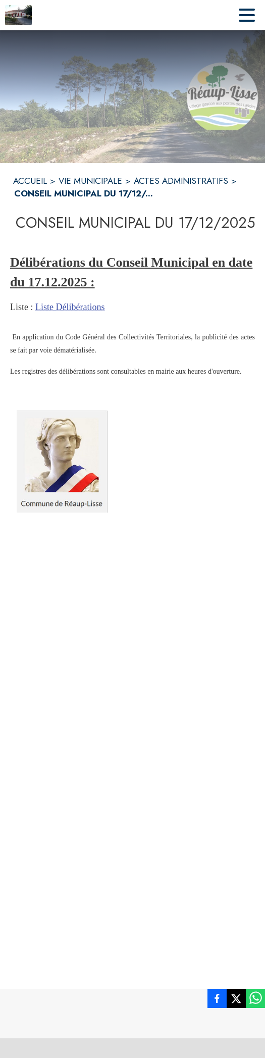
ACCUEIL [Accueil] (30, 181)
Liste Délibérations (69, 307)
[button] (62, 462)
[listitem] (217, 1000)
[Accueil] (18, 15)
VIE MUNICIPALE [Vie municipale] (90, 181)
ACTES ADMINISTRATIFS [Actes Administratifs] (181, 181)
